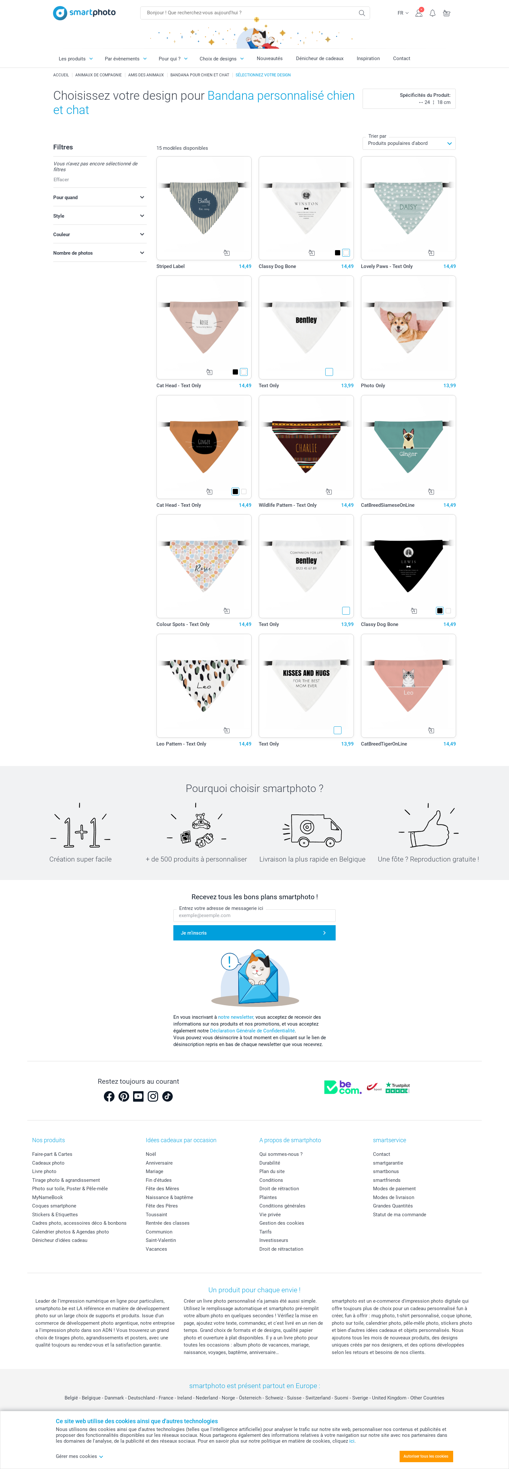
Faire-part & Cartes (52, 1154)
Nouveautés (270, 58)
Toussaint (156, 1215)
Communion (159, 1232)
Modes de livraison (393, 1197)
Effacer (61, 180)
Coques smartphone (54, 1206)
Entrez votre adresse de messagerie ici (221, 908)
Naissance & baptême (169, 1197)
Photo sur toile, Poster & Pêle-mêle (70, 1189)
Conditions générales (282, 1206)
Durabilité (269, 1163)
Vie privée (270, 1215)
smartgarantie (388, 1163)
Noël (151, 1154)
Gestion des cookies (281, 1223)
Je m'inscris (194, 933)
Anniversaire (159, 1163)
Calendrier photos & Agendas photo (70, 1232)
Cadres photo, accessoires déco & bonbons (79, 1223)
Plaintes (268, 1197)
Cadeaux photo (48, 1163)
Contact (401, 58)
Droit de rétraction (279, 1189)
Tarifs (265, 1232)
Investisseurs (273, 1240)
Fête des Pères (162, 1206)
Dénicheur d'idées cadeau (59, 1240)
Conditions (271, 1180)
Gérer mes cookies (80, 1456)
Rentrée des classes (168, 1223)
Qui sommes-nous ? (281, 1154)
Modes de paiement (394, 1189)
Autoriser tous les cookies (425, 1456)
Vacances (156, 1249)
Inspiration (368, 58)
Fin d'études (159, 1180)
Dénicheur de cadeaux (319, 58)
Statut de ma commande (399, 1215)
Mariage (154, 1171)
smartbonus (386, 1171)
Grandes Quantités (393, 1206)
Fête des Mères (162, 1189)
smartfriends (387, 1180)
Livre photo (44, 1171)
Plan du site (272, 1171)
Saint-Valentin (161, 1240)
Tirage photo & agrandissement (66, 1180)
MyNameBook (47, 1197)
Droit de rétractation (281, 1249)
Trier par (377, 136)
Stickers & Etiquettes (55, 1215)
